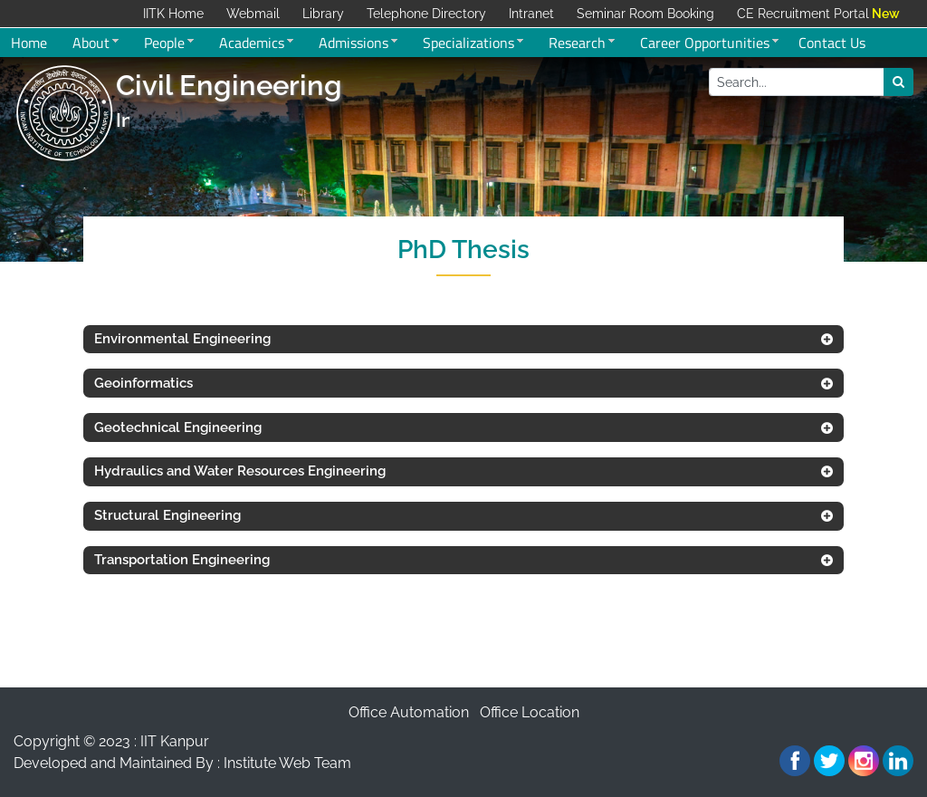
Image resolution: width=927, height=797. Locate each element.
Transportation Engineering (182, 560)
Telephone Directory (426, 13)
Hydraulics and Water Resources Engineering (240, 471)
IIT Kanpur (174, 741)
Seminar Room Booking (645, 13)
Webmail (253, 13)
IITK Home (173, 13)
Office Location (529, 712)
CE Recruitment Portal (803, 13)
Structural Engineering (167, 515)
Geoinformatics (143, 383)
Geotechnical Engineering (178, 427)
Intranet (531, 13)
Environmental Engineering (182, 339)
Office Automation (409, 712)
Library (323, 13)
